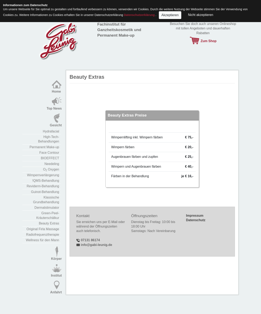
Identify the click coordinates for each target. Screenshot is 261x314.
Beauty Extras (49, 223)
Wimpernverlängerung (43, 175)
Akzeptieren (170, 15)
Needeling (51, 164)
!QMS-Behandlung (45, 180)
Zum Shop (203, 41)
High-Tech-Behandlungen (48, 139)
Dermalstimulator (46, 207)
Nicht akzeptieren (199, 15)
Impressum (194, 215)
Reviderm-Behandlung (43, 186)
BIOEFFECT (50, 158)
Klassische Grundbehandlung (46, 200)
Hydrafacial (51, 131)
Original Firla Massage (43, 229)
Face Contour (49, 152)
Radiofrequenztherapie (42, 234)
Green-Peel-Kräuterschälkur (47, 215)
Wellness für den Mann (42, 240)
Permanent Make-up (44, 147)
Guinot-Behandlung (45, 192)
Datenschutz (195, 220)
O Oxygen (51, 170)
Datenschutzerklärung (139, 15)
